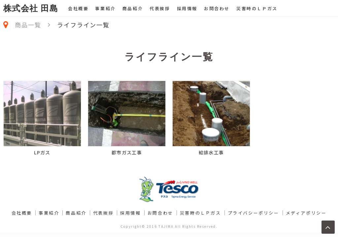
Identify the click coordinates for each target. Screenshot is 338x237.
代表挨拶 (160, 8)
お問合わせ (217, 8)
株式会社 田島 (30, 8)
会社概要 (78, 8)
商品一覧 (28, 24)
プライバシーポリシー (253, 213)
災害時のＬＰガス (257, 8)
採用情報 (187, 8)
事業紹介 (105, 8)
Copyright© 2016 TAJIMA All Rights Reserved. (169, 226)
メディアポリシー (306, 213)
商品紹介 (132, 8)
